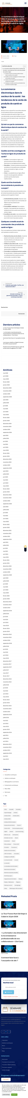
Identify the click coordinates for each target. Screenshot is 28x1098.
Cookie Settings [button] (6, 1094)
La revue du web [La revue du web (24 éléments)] (8, 860)
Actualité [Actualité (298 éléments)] (11, 809)
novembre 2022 (7, 497)
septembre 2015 (7, 714)
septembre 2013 (7, 753)
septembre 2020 (7, 575)
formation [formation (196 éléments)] (6, 847)
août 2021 (5, 542)
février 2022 (6, 524)
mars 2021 (6, 557)
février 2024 (6, 453)
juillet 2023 (6, 474)
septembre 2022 (7, 503)
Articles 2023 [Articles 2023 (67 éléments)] (7, 815)
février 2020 (6, 595)
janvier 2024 (6, 456)
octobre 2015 (6, 711)
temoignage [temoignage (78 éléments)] (17, 885)
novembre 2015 (7, 708)
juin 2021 (5, 548)
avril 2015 (5, 723)
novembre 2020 (7, 569)
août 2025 (5, 399)
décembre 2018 (7, 634)
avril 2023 (5, 483)
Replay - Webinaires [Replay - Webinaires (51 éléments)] (9, 882)
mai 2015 (5, 720)
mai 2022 (5, 515)
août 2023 (5, 471)
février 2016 (6, 699)
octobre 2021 (6, 536)
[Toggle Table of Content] (23, 66)
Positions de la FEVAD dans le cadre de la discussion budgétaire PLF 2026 (13, 347)
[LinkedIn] (9, 1031)
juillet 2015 (6, 717)
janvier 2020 (6, 598)
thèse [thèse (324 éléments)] (5, 888)
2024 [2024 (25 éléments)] (5, 809)
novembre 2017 (7, 664)
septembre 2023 (7, 468)
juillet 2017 (6, 670)
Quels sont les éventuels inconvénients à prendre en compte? (14, 80)
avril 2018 (5, 655)
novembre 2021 (7, 533)
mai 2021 (5, 551)
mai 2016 (5, 690)
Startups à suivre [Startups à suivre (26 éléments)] (8, 885)
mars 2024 (6, 450)
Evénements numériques (11, 785)
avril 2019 (5, 622)
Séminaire (7, 792)
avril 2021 (5, 554)
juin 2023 (5, 477)
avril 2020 (5, 589)
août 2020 (5, 578)
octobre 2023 (6, 465)
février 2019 (6, 628)
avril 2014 (5, 741)
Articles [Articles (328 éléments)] (15, 812)
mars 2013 (6, 759)
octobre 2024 (6, 429)
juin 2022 (5, 512)
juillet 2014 (6, 738)
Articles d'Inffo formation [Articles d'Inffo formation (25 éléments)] (10, 822)
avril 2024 (5, 447)
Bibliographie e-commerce (12, 781)
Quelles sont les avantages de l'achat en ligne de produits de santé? (15, 77)
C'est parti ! (6, 1079)
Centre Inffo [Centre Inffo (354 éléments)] (7, 828)
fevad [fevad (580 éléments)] (13, 841)
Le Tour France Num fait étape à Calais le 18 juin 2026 (13, 328)
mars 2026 (6, 379)
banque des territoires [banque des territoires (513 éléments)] (9, 825)
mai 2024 (5, 444)
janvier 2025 (6, 420)
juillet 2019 (6, 613)
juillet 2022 (6, 509)
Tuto (15, 56)
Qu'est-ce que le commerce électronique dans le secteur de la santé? (14, 74)
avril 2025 (5, 411)
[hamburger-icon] (25, 3)
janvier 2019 (6, 631)
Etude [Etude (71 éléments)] (16, 837)
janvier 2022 (6, 527)
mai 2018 (5, 652)
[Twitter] (5, 1031)
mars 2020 (6, 592)
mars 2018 (6, 658)
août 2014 (5, 735)
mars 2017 (6, 673)
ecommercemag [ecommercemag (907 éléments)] (19, 831)
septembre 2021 (7, 539)
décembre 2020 (7, 566)
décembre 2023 (7, 459)
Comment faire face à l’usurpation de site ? (14, 338)
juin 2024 (5, 441)
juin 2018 (5, 649)
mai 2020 (5, 587)
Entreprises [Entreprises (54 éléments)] (15, 834)
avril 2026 (5, 376)
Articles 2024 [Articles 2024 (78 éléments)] (16, 815)
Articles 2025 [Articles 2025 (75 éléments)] (7, 818)
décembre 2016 (7, 679)
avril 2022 (5, 518)
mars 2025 (6, 414)
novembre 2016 (7, 682)
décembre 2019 (7, 601)
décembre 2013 (7, 744)
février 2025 (6, 417)
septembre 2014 (7, 732)
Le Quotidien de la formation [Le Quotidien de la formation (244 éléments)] (10, 866)
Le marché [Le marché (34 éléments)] (6, 863)
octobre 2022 (6, 500)
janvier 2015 (6, 729)
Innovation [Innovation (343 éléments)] (16, 853)
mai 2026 (5, 373)
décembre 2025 (7, 388)
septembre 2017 (7, 667)
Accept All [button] (14, 1094)
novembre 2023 (7, 462)
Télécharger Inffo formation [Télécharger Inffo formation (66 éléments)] (15, 888)
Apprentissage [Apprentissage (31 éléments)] (7, 812)
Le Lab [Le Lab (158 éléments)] (16, 860)
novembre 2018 (7, 637)
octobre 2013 (6, 750)
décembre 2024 (7, 423)
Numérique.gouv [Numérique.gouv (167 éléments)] (8, 875)
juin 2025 (5, 405)
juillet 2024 (6, 438)
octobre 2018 (6, 640)
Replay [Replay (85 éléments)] (20, 878)
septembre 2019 (7, 610)
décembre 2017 (7, 661)
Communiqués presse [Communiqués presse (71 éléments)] (17, 828)
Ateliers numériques (10, 778)
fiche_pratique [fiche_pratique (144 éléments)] (7, 844)
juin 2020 (5, 584)
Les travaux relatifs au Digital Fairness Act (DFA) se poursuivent (13, 343)
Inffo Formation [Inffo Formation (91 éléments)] (7, 853)
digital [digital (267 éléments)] (5, 831)
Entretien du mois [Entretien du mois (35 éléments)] (8, 837)
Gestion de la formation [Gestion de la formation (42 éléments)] (9, 850)
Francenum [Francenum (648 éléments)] (14, 847)
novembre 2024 (7, 426)
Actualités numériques (11, 774)
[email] (14, 987)
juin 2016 (5, 687)
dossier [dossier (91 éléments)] (11, 831)
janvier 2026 (6, 385)
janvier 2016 (6, 702)
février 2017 (6, 676)
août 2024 (5, 435)
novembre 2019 (7, 604)
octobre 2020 (6, 572)
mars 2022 (6, 521)
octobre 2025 (6, 393)
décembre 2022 (7, 494)
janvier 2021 (6, 563)
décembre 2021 (7, 530)
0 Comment (6, 58)
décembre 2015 (7, 705)
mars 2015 (6, 726)
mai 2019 (5, 619)
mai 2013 (5, 756)
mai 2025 (5, 408)
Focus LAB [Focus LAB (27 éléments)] (16, 844)
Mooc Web (7, 788)
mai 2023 (5, 480)
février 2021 (6, 560)
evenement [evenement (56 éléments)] (7, 841)
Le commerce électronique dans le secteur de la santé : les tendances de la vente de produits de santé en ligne (14, 70)
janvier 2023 (6, 491)
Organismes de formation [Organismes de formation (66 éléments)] (10, 878)
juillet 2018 (6, 646)
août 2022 (5, 506)
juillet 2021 (6, 545)
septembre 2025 (7, 396)
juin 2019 (5, 616)
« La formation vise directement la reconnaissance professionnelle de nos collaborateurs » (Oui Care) (13, 334)
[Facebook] (2, 1031)
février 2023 (6, 489)
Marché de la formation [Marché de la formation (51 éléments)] (9, 869)
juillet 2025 (6, 402)
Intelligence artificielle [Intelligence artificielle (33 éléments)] (9, 856)
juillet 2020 (6, 581)
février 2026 (6, 382)
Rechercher (4, 307)
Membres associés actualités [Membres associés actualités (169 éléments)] (11, 872)
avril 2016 (5, 693)
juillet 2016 (6, 684)
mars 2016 (6, 696)
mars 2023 (6, 486)
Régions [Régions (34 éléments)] (18, 882)
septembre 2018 (7, 643)
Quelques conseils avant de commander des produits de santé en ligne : (15, 84)
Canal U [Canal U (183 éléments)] (19, 825)
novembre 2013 (7, 747)
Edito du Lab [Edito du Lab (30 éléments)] (7, 834)
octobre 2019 (6, 607)
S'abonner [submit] (8, 992)
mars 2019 (6, 625)
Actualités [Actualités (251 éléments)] (18, 809)
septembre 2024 (7, 432)
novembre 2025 (7, 391)
